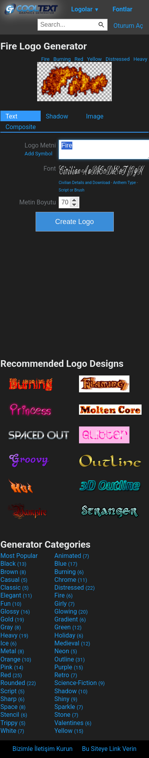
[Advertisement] (74, 294)
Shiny (65, 699)
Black (13, 563)
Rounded (18, 683)
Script (12, 691)
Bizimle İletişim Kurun (43, 749)
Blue (65, 563)
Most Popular (19, 555)
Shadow (57, 116)
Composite (20, 127)
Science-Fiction (79, 683)
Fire (45, 59)
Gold (12, 619)
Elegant (16, 595)
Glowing (71, 611)
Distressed (117, 59)
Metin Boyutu (37, 202)
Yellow (94, 59)
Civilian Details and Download (84, 182)
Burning (62, 59)
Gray (10, 627)
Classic (14, 587)
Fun (11, 603)
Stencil (13, 714)
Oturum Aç (128, 25)
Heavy (140, 59)
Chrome (70, 579)
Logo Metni (40, 149)
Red (78, 59)
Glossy (15, 611)
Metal (12, 651)
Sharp (12, 699)
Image (95, 116)
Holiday (68, 635)
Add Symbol (38, 154)
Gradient (70, 619)
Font (49, 168)
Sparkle (68, 707)
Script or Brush (71, 190)
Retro (65, 675)
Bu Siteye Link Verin (109, 749)
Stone (66, 714)
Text (11, 116)
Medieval (72, 643)
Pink (11, 667)
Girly (64, 603)
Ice (8, 643)
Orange (15, 659)
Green (68, 627)
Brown (13, 572)
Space (12, 707)
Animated (71, 555)
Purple (68, 667)
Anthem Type (124, 182)
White (12, 730)
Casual (13, 579)
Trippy (12, 723)
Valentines (73, 723)
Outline (69, 659)
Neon (65, 651)
